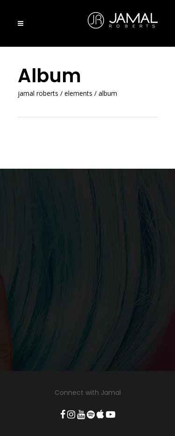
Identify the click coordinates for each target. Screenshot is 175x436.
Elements (78, 93)
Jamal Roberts (38, 93)
